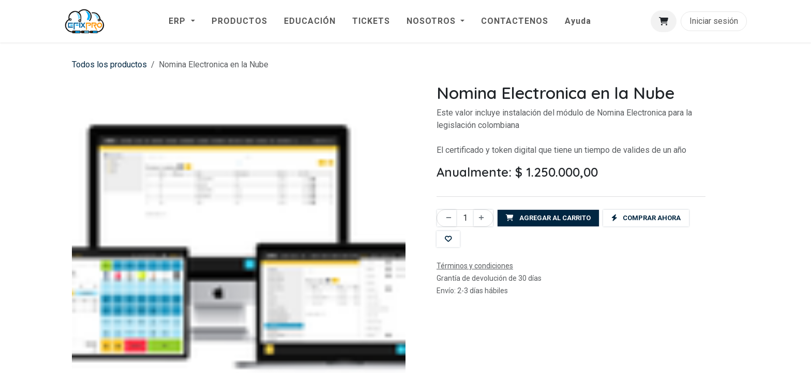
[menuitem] (181, 21)
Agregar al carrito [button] (548, 218)
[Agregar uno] (483, 218)
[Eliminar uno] (446, 218)
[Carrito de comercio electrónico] (664, 21)
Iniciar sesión (713, 21)
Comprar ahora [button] (646, 218)
